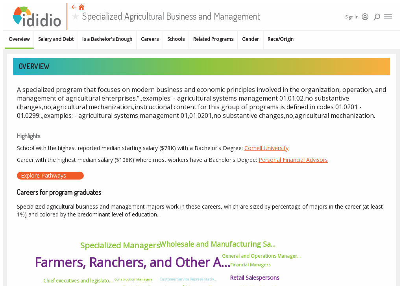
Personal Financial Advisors (293, 159)
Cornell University (266, 148)
